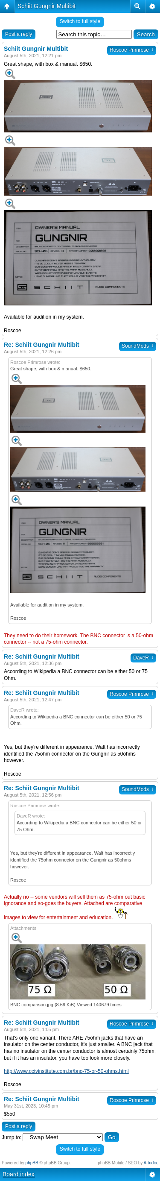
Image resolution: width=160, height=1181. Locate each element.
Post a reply (18, 34)
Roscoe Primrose (132, 50)
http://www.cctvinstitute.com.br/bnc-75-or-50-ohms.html (66, 1071)
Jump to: (11, 1137)
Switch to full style (80, 21)
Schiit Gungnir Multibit (46, 6)
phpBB (32, 1162)
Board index (19, 1174)
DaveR (143, 658)
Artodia (150, 1162)
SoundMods (138, 346)
